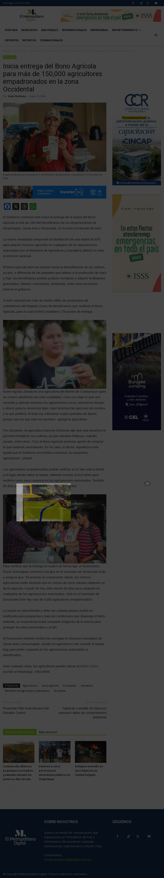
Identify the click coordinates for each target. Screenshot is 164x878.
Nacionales (49, 30)
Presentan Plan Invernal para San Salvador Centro (26, 710)
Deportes (12, 40)
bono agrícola (50, 685)
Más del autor (48, 732)
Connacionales (51, 40)
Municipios (29, 30)
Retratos (29, 40)
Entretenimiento (126, 30)
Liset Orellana (17, 96)
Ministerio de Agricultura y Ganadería (27, 690)
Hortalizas (87, 685)
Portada (11, 30)
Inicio (6, 51)
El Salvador (69, 685)
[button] (156, 35)
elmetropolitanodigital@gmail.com (67, 859)
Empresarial (99, 30)
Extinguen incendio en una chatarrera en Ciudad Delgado (89, 770)
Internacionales (74, 30)
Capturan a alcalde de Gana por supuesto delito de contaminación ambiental (82, 712)
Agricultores (30, 685)
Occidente (60, 690)
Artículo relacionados (20, 732)
